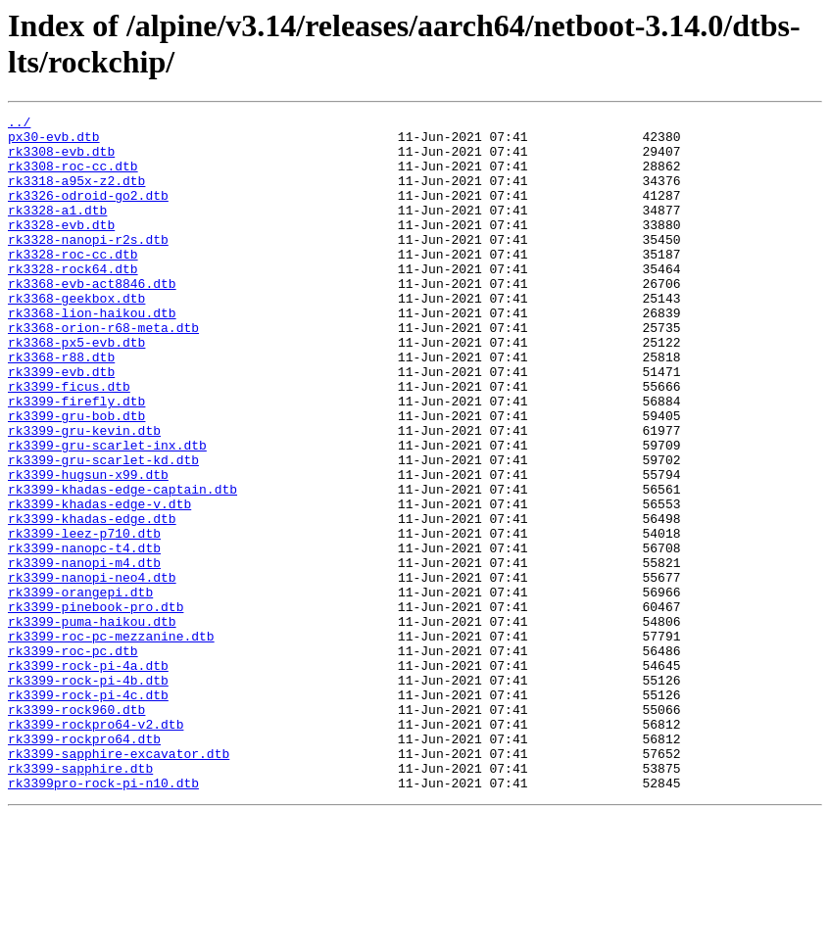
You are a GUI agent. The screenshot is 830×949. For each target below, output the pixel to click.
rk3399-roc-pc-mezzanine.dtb (111, 741)
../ (19, 124)
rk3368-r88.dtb (61, 406)
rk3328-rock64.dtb (73, 300)
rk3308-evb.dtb (61, 159)
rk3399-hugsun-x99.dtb (88, 547)
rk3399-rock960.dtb (76, 829)
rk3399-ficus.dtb (69, 442)
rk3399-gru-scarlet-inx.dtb (107, 512)
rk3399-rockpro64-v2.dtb (95, 847)
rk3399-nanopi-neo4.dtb (92, 671)
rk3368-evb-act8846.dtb (92, 318)
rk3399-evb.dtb (61, 424)
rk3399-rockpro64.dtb (84, 865)
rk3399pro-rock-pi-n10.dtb (103, 917)
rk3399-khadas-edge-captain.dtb (122, 565)
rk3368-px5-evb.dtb (76, 389)
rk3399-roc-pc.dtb (73, 759)
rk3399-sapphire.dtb (80, 900)
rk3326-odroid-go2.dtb (88, 212)
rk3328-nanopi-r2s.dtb (88, 265)
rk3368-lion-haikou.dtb (92, 353)
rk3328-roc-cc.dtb (73, 283)
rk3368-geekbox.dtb (76, 336)
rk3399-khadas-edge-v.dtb (99, 583)
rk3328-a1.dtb (57, 230)
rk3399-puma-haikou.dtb (92, 724)
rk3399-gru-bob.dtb (76, 477)
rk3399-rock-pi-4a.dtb (88, 776)
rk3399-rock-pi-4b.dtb (88, 794)
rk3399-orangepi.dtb (80, 688)
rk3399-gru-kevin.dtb (84, 494)
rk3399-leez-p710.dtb (84, 618)
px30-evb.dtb (54, 142)
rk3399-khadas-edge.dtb (92, 600)
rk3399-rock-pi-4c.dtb (88, 812)
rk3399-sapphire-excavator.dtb (118, 882)
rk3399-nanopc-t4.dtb (84, 635)
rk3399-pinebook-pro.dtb (95, 706)
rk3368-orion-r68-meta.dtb (103, 371)
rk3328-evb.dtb (61, 248)
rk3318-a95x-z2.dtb (76, 195)
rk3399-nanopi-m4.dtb (84, 653)
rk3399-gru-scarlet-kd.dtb (103, 530)
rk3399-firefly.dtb (76, 459)
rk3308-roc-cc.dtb (73, 177)
